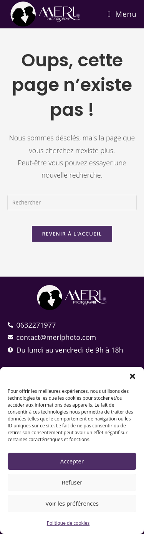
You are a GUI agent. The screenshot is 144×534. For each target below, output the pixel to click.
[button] (132, 376)
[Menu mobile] (122, 14)
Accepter (72, 461)
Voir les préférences (72, 503)
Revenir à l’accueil (72, 233)
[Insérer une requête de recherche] (72, 202)
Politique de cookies (68, 523)
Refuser (72, 482)
